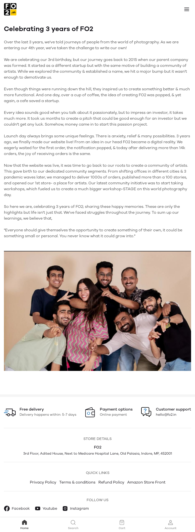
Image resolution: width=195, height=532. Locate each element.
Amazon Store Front (146, 482)
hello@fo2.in (166, 415)
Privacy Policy (43, 482)
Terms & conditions (77, 482)
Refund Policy (111, 482)
